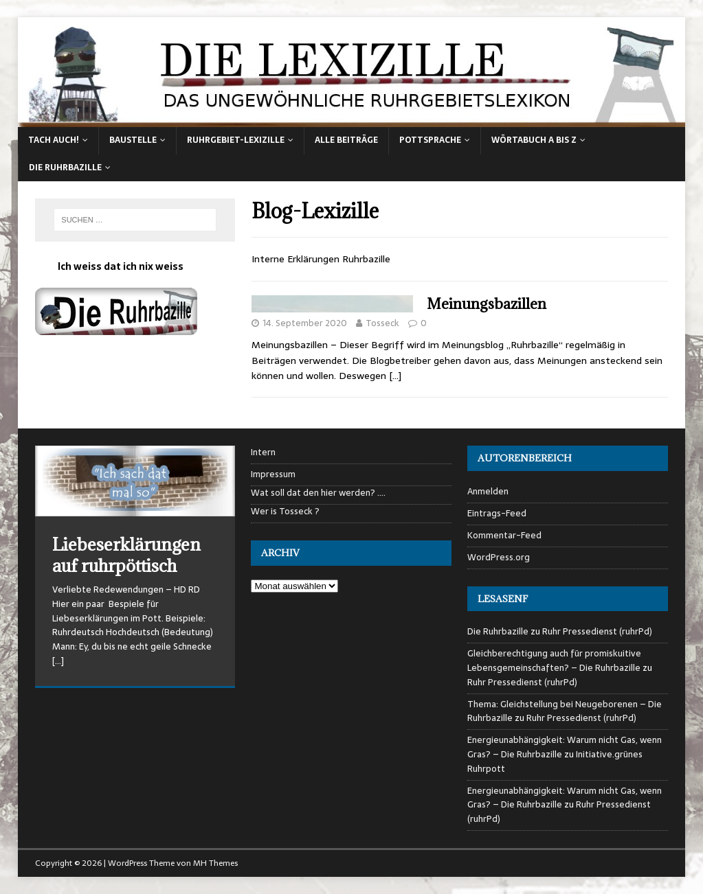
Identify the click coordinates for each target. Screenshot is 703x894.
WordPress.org (498, 557)
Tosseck (382, 323)
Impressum (273, 474)
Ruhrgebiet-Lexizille (235, 140)
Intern (263, 452)
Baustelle (133, 140)
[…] (395, 375)
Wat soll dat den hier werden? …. (318, 493)
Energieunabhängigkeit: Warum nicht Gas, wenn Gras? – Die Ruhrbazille (564, 747)
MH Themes (215, 863)
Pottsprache (430, 140)
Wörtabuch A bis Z (534, 140)
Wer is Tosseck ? (285, 511)
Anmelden (488, 491)
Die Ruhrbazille (65, 167)
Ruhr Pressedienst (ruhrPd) (597, 631)
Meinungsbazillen (486, 304)
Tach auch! (53, 140)
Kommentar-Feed (504, 535)
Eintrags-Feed (496, 513)
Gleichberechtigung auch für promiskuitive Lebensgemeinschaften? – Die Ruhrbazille (554, 660)
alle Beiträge (346, 140)
